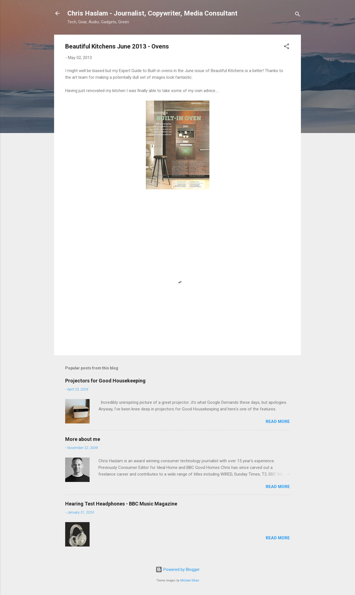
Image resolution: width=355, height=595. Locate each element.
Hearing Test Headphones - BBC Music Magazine (121, 504)
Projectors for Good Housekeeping (105, 381)
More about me (82, 439)
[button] (286, 47)
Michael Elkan (189, 580)
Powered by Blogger (178, 569)
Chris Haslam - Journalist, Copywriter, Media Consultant (152, 13)
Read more (278, 421)
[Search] (297, 15)
